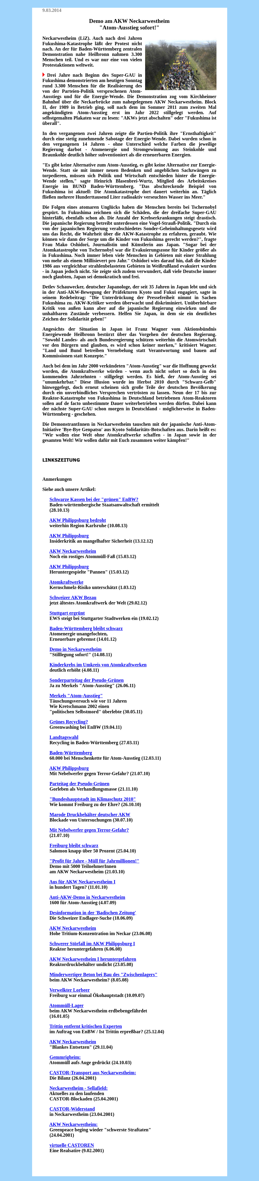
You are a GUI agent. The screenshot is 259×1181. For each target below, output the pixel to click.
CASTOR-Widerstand (72, 1108)
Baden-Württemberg (71, 752)
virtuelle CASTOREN (72, 1145)
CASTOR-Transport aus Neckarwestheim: (93, 1072)
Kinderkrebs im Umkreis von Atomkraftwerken (98, 664)
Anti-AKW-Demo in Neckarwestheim (87, 897)
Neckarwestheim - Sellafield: (79, 1088)
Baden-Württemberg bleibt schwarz (86, 628)
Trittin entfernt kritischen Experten (85, 1026)
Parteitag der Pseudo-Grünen (79, 783)
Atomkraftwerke (66, 582)
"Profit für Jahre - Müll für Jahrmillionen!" (94, 860)
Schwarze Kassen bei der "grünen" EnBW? (94, 499)
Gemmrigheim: (65, 1057)
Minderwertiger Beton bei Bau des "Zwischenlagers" (104, 974)
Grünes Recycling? (69, 721)
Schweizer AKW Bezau (73, 597)
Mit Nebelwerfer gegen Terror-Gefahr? (89, 830)
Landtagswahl (64, 737)
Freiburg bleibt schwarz (74, 845)
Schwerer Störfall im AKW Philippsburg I (92, 943)
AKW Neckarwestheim (72, 551)
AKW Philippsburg (69, 535)
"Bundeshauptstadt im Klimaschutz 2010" (93, 799)
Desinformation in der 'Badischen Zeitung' (93, 912)
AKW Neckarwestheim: (73, 1124)
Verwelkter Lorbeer (69, 989)
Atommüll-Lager (66, 1005)
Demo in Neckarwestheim (76, 649)
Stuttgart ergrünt (67, 612)
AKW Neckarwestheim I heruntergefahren (92, 959)
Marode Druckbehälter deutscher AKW (90, 814)
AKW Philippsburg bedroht (77, 520)
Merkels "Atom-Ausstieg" (76, 695)
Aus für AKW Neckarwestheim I (82, 881)
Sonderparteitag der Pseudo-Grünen (87, 680)
